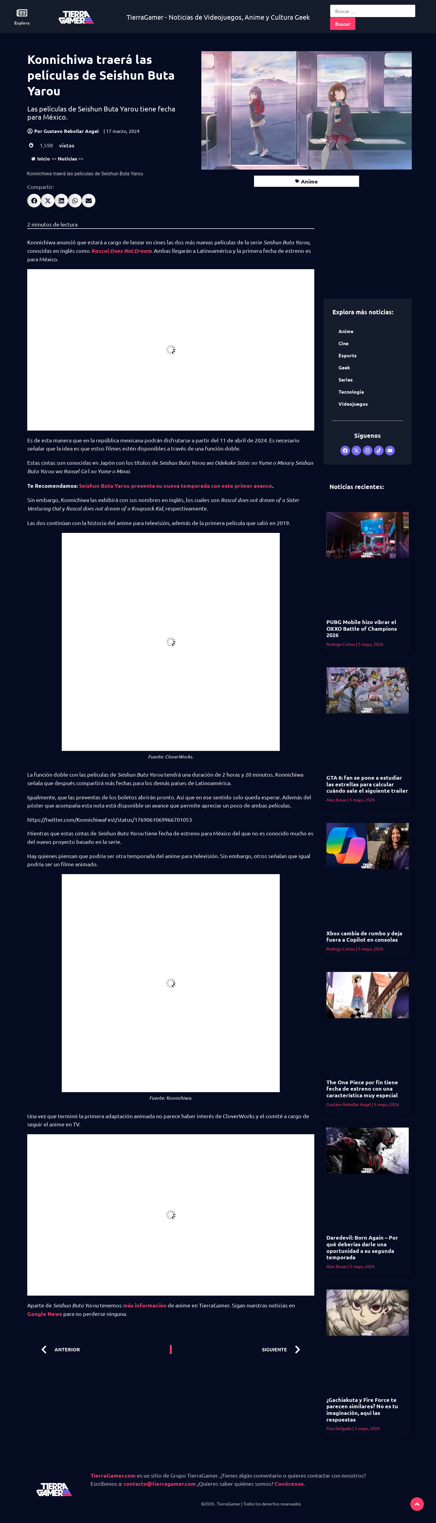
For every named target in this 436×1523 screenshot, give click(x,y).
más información (145, 1305)
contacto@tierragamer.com (160, 1483)
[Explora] (22, 13)
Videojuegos (353, 404)
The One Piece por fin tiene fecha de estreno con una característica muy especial (362, 1088)
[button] (34, 200)
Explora (22, 22)
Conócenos (289, 1483)
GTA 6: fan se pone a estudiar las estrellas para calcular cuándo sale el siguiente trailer (367, 784)
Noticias (67, 158)
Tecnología (351, 391)
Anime (309, 181)
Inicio (40, 158)
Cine (343, 343)
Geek (344, 367)
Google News (44, 1313)
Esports (348, 355)
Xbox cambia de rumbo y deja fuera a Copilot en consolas (364, 936)
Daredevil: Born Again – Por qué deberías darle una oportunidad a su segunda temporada (362, 1247)
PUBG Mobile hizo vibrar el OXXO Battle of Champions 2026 (361, 628)
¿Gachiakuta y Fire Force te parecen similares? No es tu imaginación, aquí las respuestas (362, 1409)
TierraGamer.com (113, 1475)
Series (346, 379)
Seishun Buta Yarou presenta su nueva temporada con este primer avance (175, 485)
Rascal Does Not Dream (121, 250)
